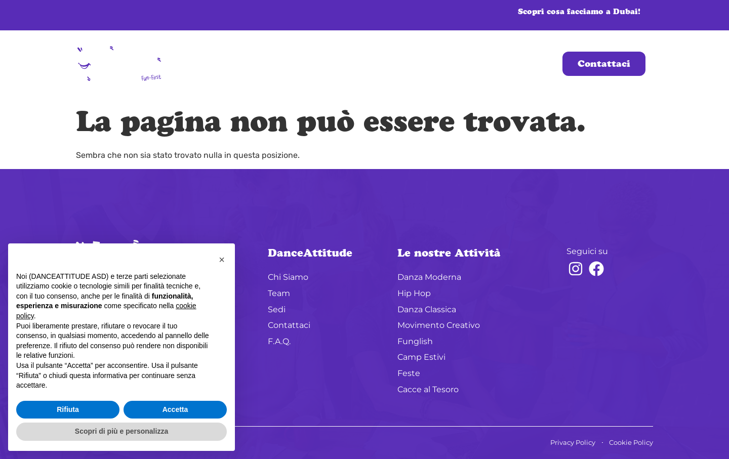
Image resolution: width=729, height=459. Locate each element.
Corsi (431, 64)
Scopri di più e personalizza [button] (121, 431)
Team (342, 64)
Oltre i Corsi (502, 64)
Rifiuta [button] (68, 409)
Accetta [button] (175, 409)
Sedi (383, 64)
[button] (222, 260)
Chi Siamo (288, 64)
